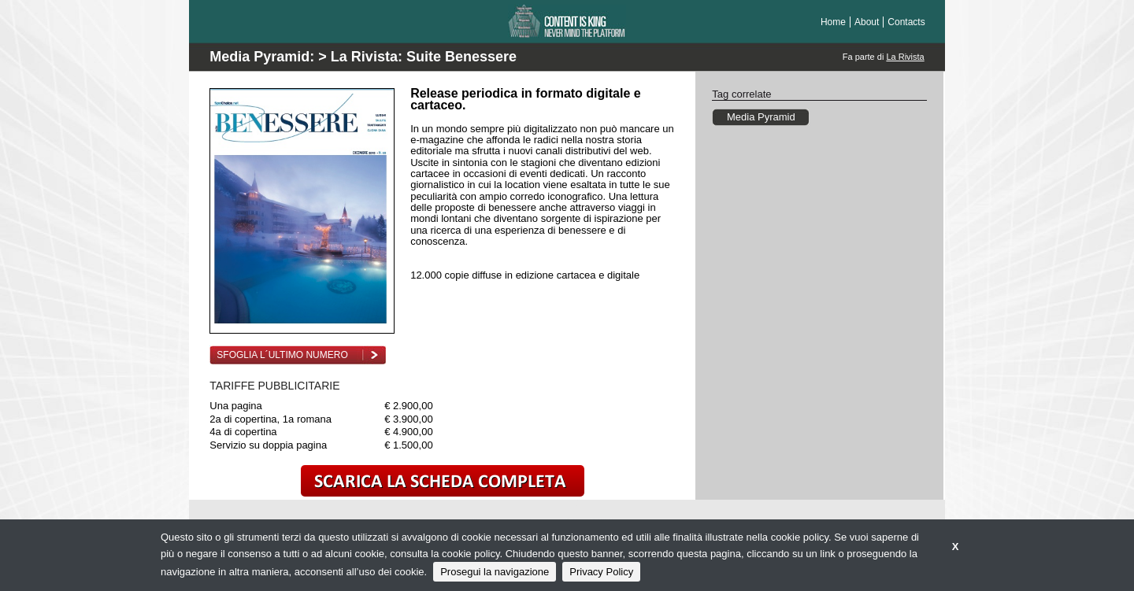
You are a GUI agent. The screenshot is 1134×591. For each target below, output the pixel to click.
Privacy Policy (601, 572)
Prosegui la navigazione (494, 572)
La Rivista (905, 56)
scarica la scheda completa (442, 481)
